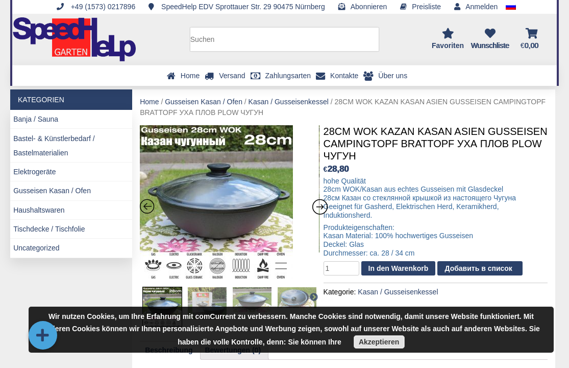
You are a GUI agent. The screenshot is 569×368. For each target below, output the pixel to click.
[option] (229, 203)
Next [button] (318, 299)
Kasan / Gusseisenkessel (289, 102)
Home (149, 102)
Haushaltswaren (38, 210)
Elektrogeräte (34, 172)
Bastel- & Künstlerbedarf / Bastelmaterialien (54, 145)
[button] (43, 335)
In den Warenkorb (398, 268)
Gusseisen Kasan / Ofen (52, 191)
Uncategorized (36, 248)
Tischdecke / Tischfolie (49, 229)
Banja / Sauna (35, 119)
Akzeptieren (379, 342)
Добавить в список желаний (478, 269)
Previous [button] (151, 299)
